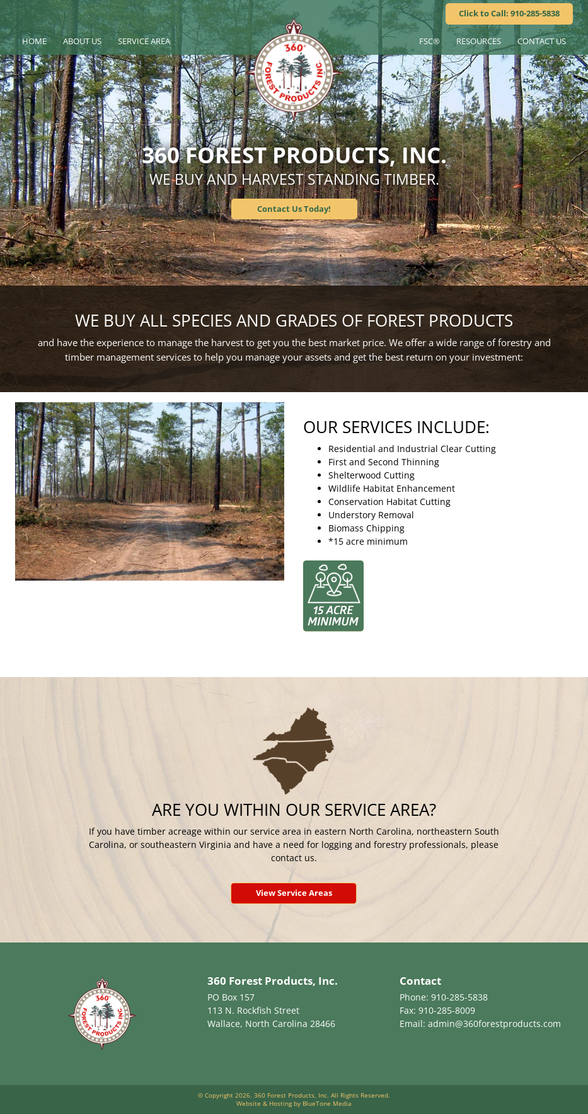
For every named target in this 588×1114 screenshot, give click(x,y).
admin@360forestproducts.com (494, 1024)
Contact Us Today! (294, 208)
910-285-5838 (459, 997)
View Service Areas (294, 892)
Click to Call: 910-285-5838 (509, 13)
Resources (478, 41)
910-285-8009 (446, 1010)
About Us (82, 41)
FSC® (429, 41)
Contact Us (541, 41)
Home (34, 41)
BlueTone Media (327, 1103)
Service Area (144, 41)
